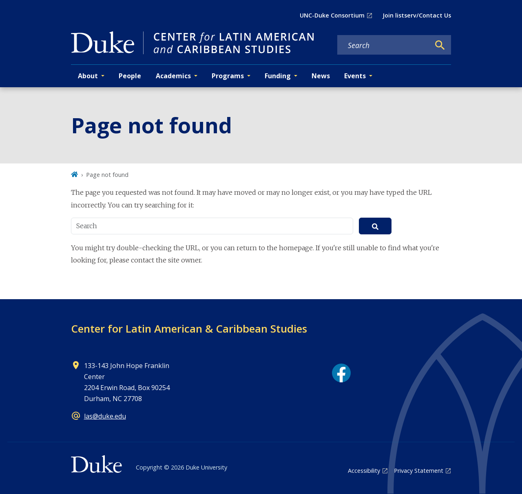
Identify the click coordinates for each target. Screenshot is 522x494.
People (130, 75)
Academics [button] (173, 75)
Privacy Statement (418, 470)
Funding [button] (278, 75)
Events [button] (355, 75)
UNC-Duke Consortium (332, 15)
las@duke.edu (105, 416)
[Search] (440, 45)
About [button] (88, 75)
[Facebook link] (341, 373)
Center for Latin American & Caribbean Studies (189, 328)
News (321, 75)
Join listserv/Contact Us (417, 15)
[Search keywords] (384, 45)
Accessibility (364, 470)
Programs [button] (228, 75)
